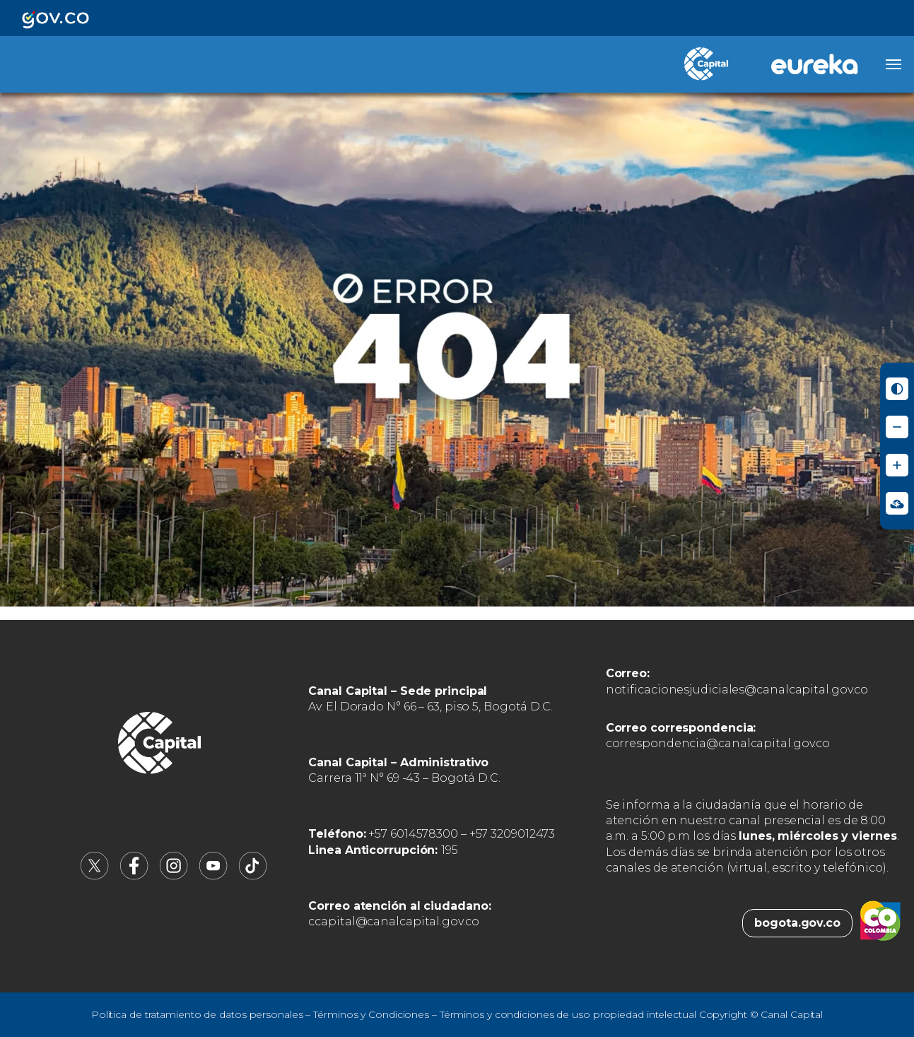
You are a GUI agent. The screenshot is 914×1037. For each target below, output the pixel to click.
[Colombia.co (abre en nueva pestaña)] (880, 923)
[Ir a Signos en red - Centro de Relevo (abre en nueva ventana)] (897, 503)
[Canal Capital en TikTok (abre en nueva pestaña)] (253, 876)
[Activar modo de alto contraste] (897, 388)
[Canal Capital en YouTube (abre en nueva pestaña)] (213, 876)
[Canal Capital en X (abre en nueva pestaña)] (95, 876)
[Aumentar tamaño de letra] (897, 465)
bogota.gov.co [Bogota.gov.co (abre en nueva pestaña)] (797, 923)
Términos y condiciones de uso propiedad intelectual (568, 1014)
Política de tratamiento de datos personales (197, 1014)
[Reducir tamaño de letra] (897, 427)
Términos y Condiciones (371, 1014)
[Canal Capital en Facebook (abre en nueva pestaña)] (134, 876)
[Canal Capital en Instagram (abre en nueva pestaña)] (174, 876)
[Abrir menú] (893, 64)
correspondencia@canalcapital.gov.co (718, 743)
